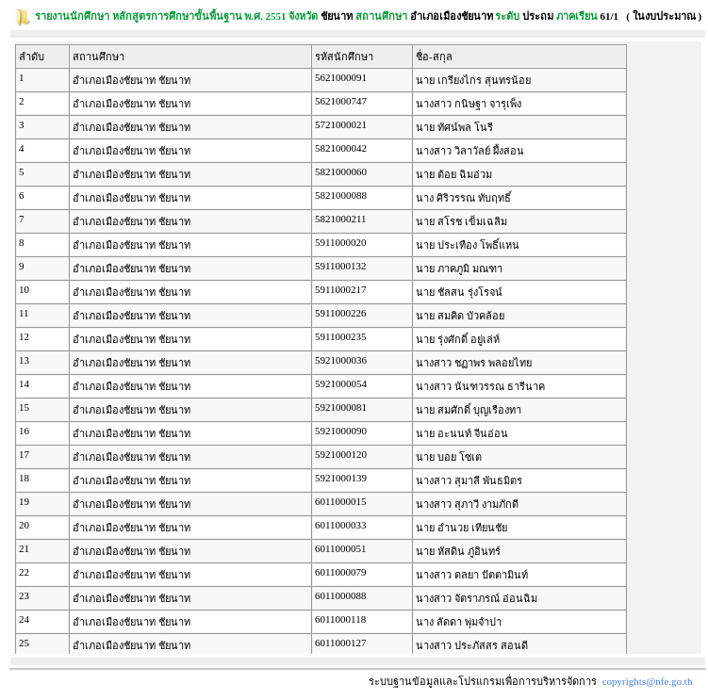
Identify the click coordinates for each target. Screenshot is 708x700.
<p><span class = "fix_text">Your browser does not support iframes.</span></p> (357, 347)
